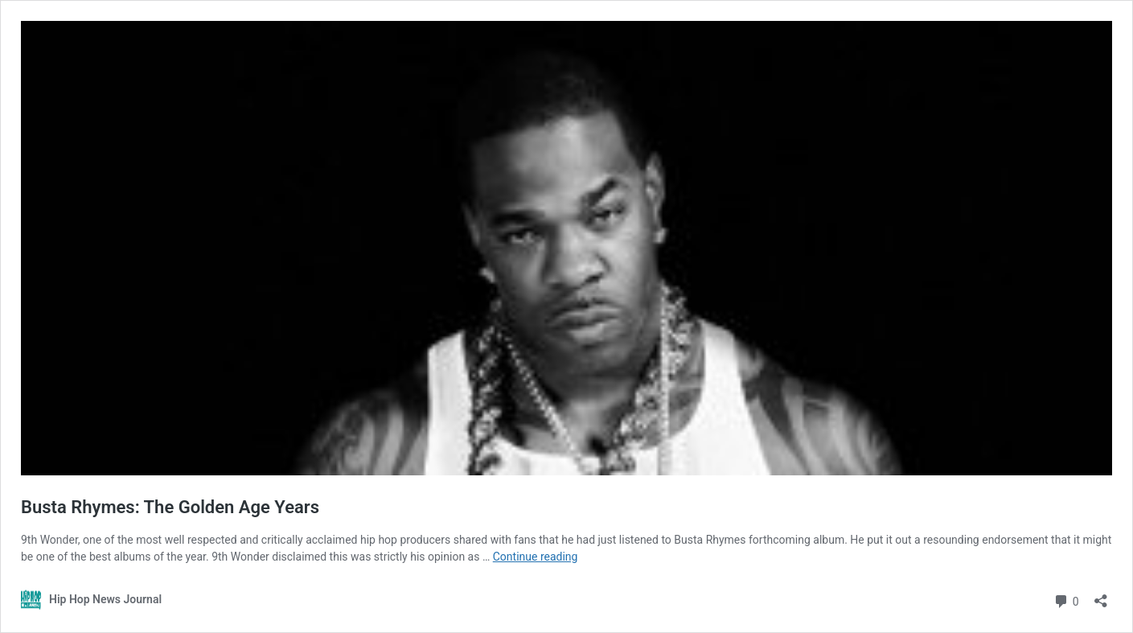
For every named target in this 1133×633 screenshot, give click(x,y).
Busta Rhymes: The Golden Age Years (170, 507)
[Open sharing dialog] (1101, 595)
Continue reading (535, 556)
